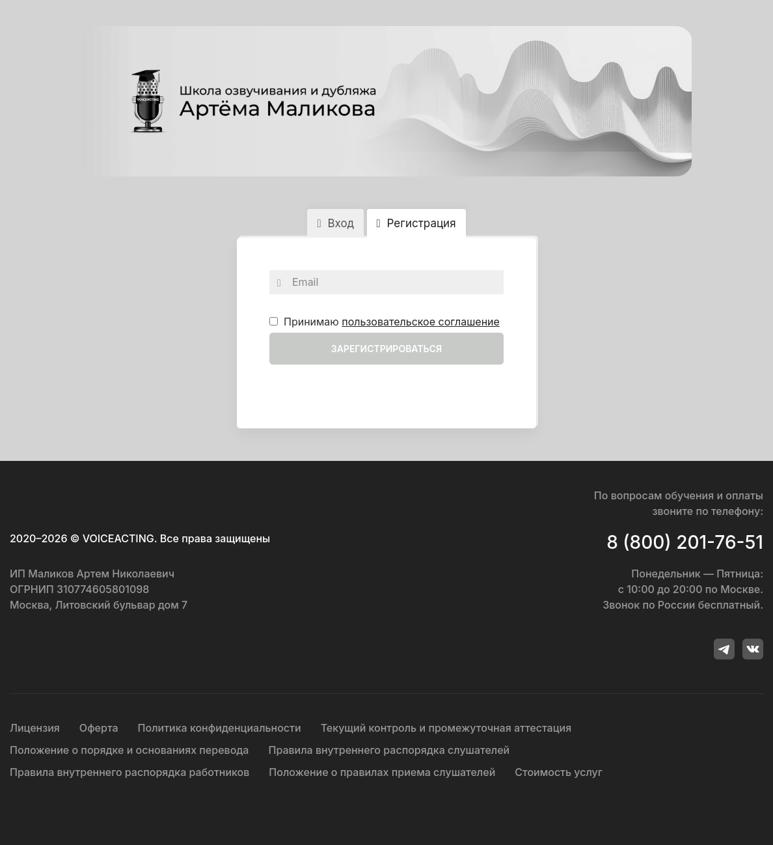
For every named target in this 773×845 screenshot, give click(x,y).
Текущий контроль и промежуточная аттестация (446, 727)
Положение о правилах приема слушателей (382, 772)
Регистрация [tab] (416, 223)
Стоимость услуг (559, 772)
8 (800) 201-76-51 (684, 542)
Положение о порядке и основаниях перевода (129, 749)
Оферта (98, 727)
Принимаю (384, 321)
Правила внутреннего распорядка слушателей (388, 749)
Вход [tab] (335, 223)
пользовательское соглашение (421, 321)
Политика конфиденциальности (219, 727)
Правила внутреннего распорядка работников (129, 772)
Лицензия (35, 727)
